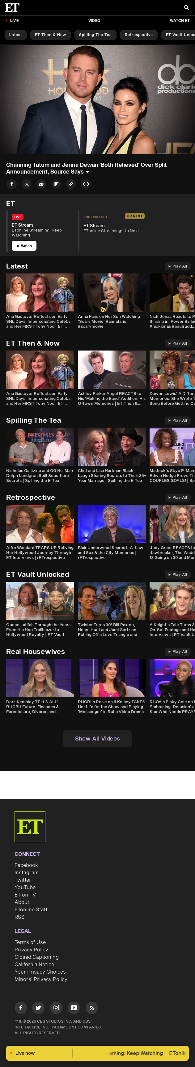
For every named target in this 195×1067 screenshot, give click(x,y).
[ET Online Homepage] (14, 7)
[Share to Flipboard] (56, 185)
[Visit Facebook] (21, 1009)
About (22, 902)
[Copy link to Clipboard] (71, 185)
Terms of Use (30, 942)
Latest (15, 35)
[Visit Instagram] (56, 1009)
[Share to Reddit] (41, 185)
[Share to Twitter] (26, 185)
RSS (20, 917)
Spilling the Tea (95, 35)
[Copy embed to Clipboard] (85, 185)
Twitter (23, 880)
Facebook (26, 865)
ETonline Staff (31, 909)
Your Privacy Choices (40, 972)
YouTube (25, 887)
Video (94, 21)
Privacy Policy (31, 950)
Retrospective (139, 35)
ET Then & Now (50, 35)
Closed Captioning (37, 957)
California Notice (34, 964)
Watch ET (180, 21)
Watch (24, 246)
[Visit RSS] (92, 1009)
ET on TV (25, 895)
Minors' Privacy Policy (41, 979)
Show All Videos (97, 739)
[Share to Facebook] (11, 185)
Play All (177, 266)
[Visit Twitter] (38, 1009)
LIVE (14, 21)
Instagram (27, 872)
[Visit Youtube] (74, 1009)
